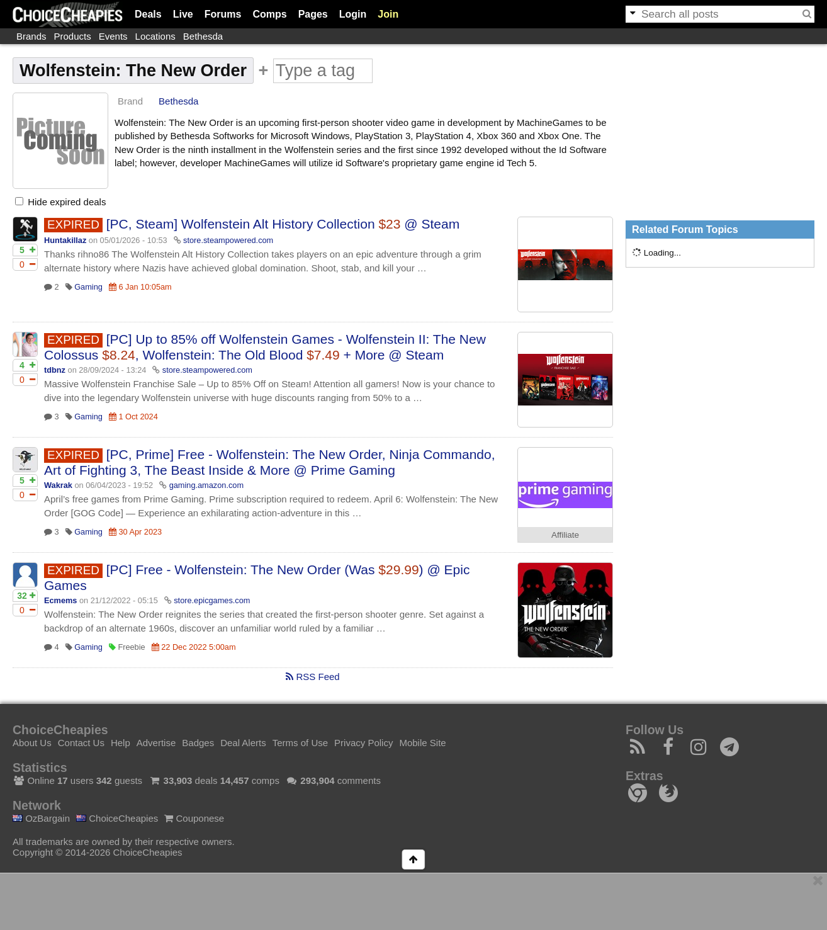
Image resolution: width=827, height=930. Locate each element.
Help (120, 742)
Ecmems (60, 600)
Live (183, 14)
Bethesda (203, 36)
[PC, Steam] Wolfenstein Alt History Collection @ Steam (282, 224)
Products (72, 36)
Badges (198, 742)
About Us (32, 742)
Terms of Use (300, 742)
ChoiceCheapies (117, 818)
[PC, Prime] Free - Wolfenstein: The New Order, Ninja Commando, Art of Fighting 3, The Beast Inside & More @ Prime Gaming (269, 462)
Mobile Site (422, 742)
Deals (148, 14)
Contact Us (81, 742)
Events (113, 36)
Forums (223, 14)
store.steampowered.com (228, 240)
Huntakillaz (65, 240)
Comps (269, 14)
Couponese (194, 818)
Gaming (88, 287)
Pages (313, 14)
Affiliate (565, 535)
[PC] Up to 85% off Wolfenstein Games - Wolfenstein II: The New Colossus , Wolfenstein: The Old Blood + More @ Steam (265, 347)
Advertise (156, 742)
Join (388, 14)
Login (353, 14)
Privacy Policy (363, 742)
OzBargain (41, 818)
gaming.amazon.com (206, 485)
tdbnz (54, 370)
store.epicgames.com (212, 600)
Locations (155, 36)
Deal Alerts (243, 742)
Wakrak (58, 485)
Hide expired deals (60, 201)
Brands (31, 36)
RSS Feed (312, 676)
